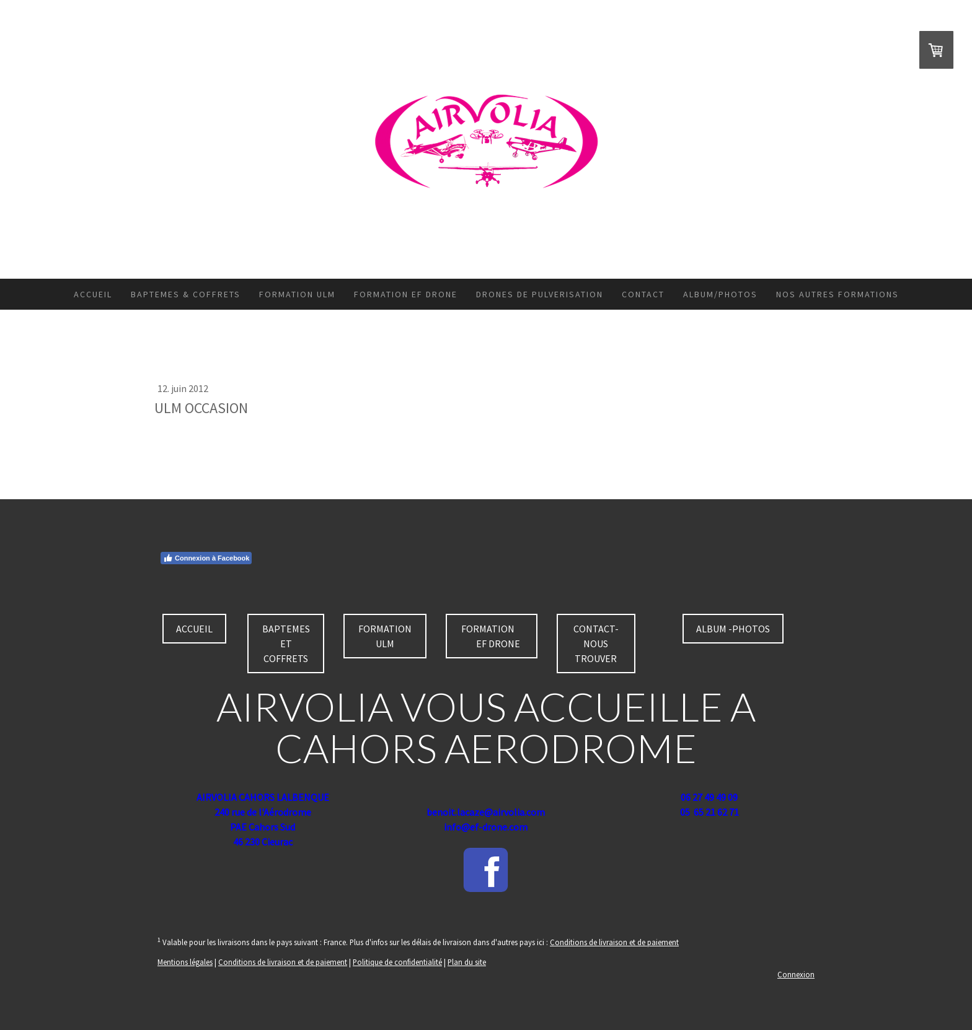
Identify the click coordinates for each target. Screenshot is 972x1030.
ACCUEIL (93, 294)
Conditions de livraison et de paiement (614, 942)
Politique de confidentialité (397, 962)
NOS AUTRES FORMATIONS (837, 294)
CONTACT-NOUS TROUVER (596, 643)
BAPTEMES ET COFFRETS (286, 643)
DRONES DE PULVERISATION (539, 294)
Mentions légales (185, 962)
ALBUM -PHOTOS (733, 628)
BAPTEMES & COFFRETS (186, 294)
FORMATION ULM (297, 294)
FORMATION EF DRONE (405, 294)
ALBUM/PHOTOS (720, 294)
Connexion (796, 974)
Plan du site (467, 962)
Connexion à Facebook (206, 558)
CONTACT (643, 294)
